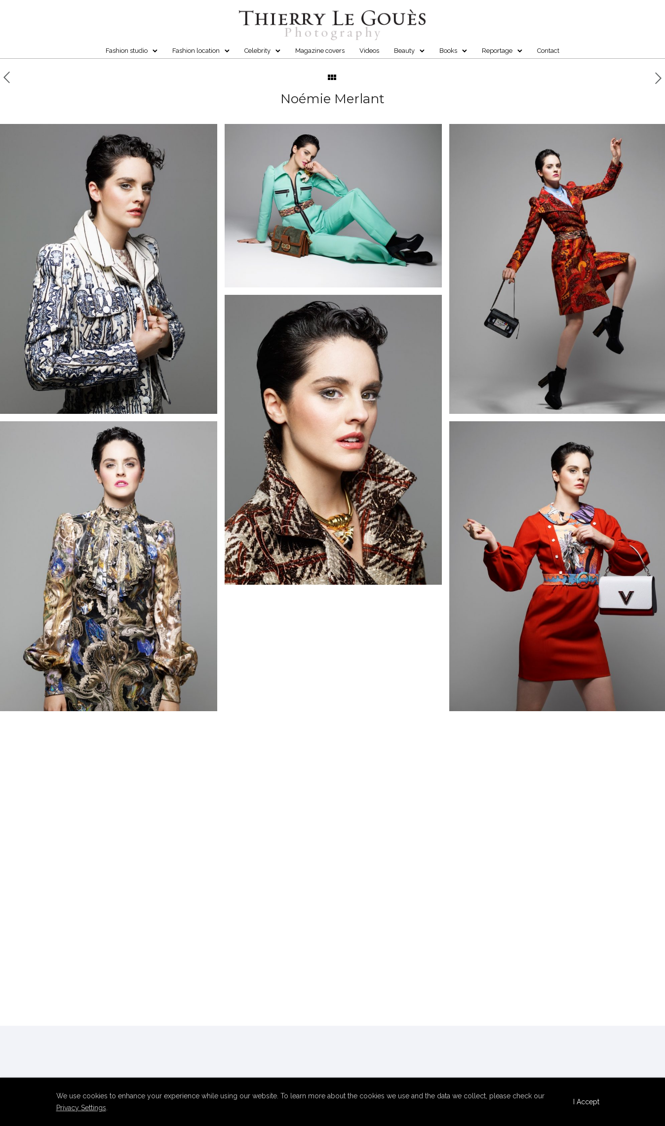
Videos (369, 50)
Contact (548, 50)
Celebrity (257, 50)
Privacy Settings (81, 1108)
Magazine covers (320, 50)
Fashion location (196, 50)
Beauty (404, 50)
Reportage (497, 50)
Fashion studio (127, 50)
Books (448, 50)
